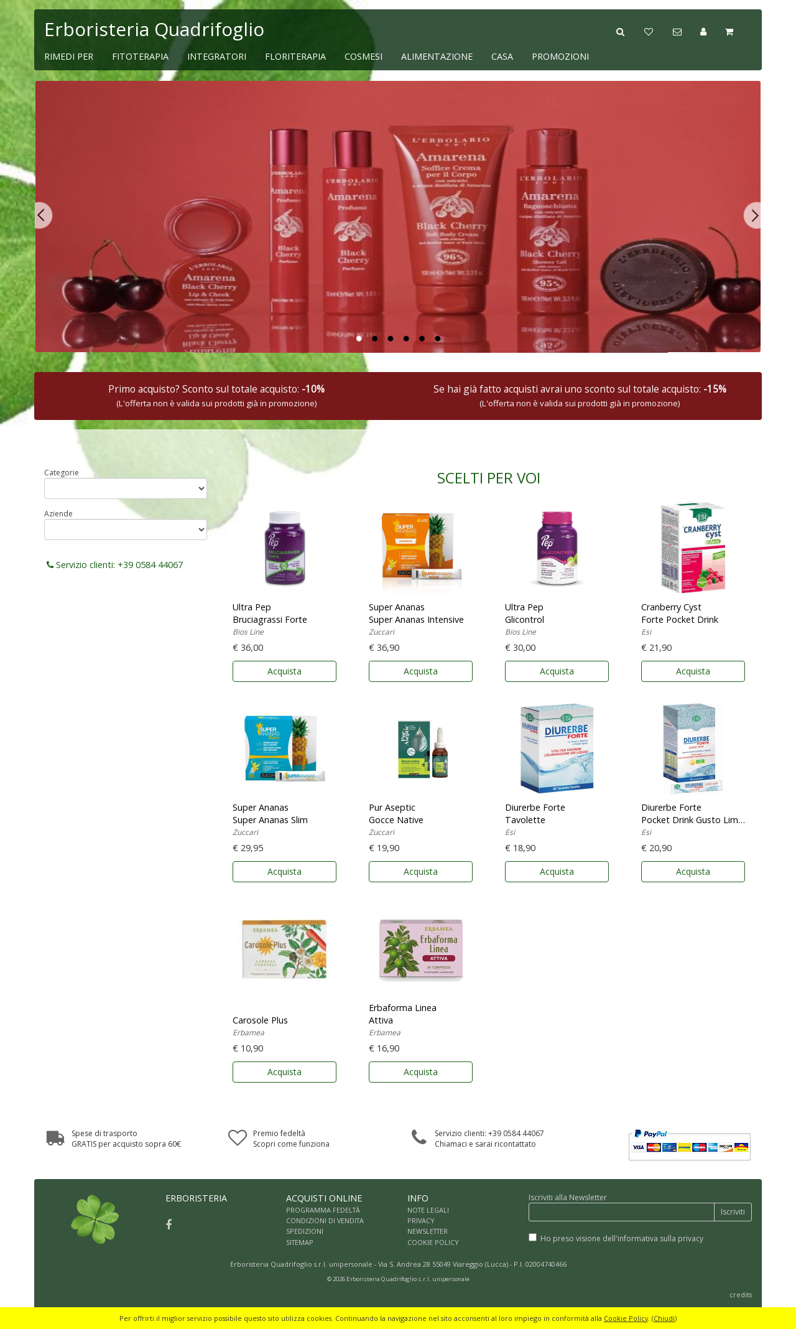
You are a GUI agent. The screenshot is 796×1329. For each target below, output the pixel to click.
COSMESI (363, 56)
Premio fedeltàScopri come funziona (291, 1138)
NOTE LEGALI (428, 1210)
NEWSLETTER (427, 1231)
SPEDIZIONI (304, 1231)
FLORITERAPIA (295, 56)
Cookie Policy (626, 1318)
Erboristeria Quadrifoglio (154, 29)
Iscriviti (733, 1211)
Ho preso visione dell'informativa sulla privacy (621, 1238)
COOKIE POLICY (433, 1242)
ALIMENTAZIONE (437, 56)
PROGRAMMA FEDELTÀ (323, 1210)
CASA (502, 56)
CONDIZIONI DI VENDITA (325, 1220)
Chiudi (664, 1318)
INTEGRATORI (216, 56)
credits (740, 1294)
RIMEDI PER (68, 56)
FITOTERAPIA (140, 56)
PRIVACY (421, 1220)
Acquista (284, 671)
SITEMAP (299, 1242)
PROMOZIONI (560, 56)
